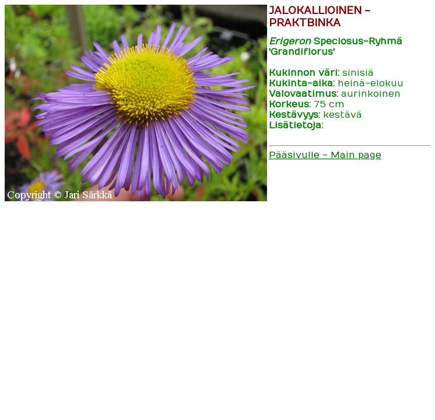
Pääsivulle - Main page (325, 155)
